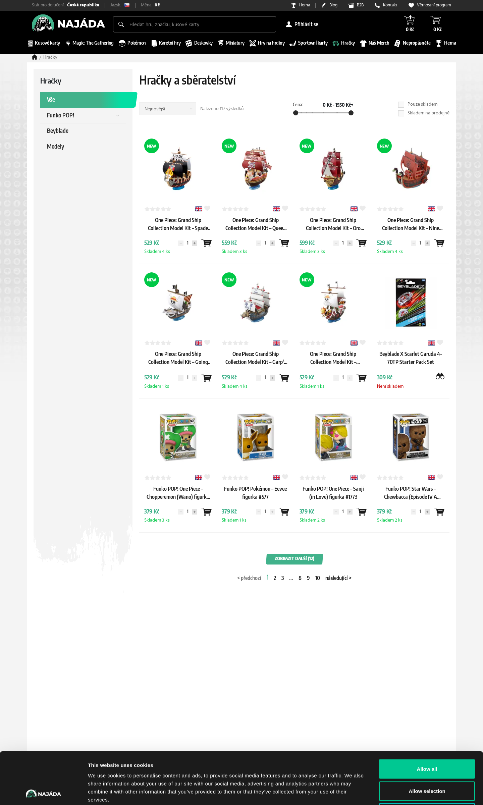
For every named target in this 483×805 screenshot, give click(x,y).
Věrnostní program (434, 5)
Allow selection (427, 739)
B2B (360, 5)
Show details (352, 792)
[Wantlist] (206, 243)
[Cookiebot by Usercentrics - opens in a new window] (43, 792)
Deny (427, 761)
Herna (304, 5)
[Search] (121, 24)
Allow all (427, 717)
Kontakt (390, 5)
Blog (333, 5)
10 (317, 578)
